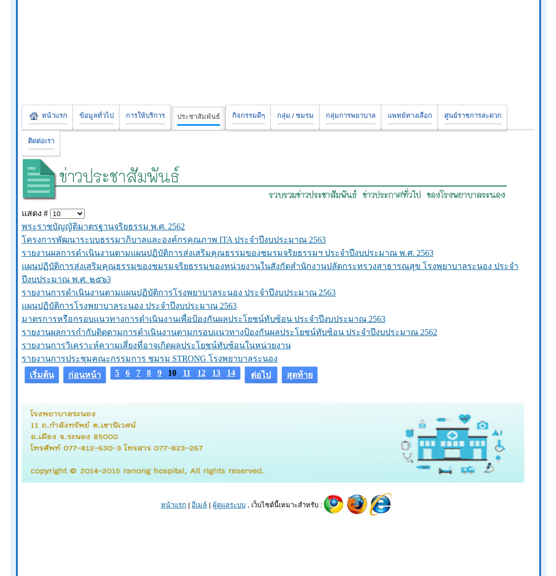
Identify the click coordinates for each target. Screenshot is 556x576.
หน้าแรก (173, 505)
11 (187, 372)
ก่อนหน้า (84, 374)
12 (201, 372)
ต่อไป (261, 374)
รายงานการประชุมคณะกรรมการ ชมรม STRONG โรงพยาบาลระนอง (150, 358)
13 (216, 372)
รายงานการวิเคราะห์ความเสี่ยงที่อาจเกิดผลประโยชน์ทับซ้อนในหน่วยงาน (156, 345)
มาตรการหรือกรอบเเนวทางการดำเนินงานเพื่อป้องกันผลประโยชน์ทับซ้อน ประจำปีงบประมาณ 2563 (204, 318)
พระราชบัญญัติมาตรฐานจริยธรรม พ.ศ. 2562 (103, 226)
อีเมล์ (199, 505)
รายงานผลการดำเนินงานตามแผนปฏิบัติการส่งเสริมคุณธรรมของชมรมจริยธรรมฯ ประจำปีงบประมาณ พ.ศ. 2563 (228, 252)
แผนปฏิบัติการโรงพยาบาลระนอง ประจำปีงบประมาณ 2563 (129, 305)
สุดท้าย (300, 374)
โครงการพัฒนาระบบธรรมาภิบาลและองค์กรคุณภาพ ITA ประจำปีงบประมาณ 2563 (174, 239)
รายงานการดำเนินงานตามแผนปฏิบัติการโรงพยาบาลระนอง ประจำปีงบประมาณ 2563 (179, 292)
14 (231, 372)
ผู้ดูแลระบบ (229, 505)
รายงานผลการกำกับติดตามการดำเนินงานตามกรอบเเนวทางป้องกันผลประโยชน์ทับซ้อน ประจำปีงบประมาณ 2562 (229, 332)
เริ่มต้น (42, 374)
